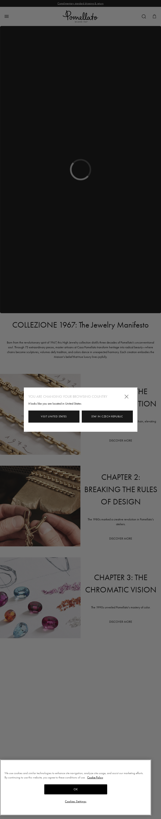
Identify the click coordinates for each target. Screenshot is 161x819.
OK (76, 789)
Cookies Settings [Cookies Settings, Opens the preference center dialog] (76, 801)
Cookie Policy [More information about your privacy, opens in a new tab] (95, 777)
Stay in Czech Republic (107, 416)
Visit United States (54, 416)
